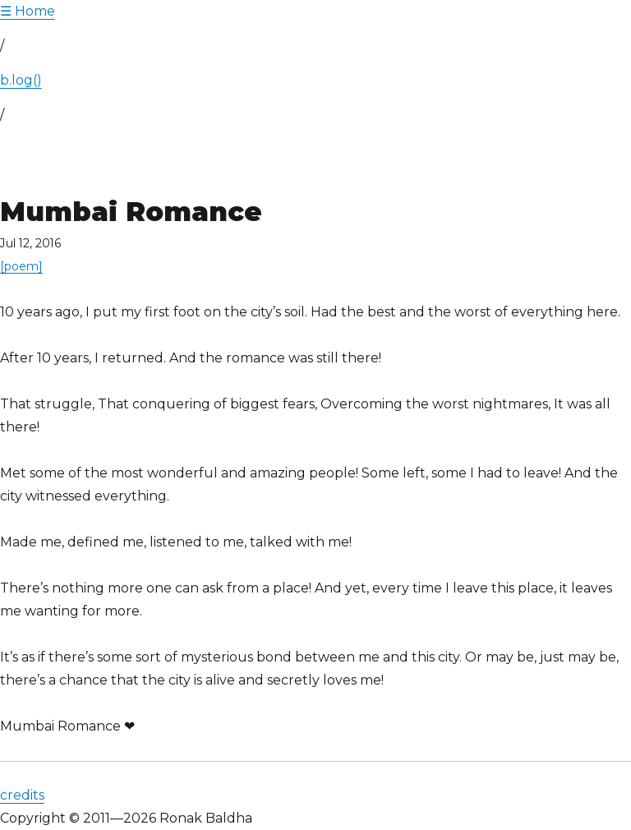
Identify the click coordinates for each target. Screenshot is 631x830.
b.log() (21, 80)
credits (22, 795)
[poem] (21, 266)
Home (27, 11)
